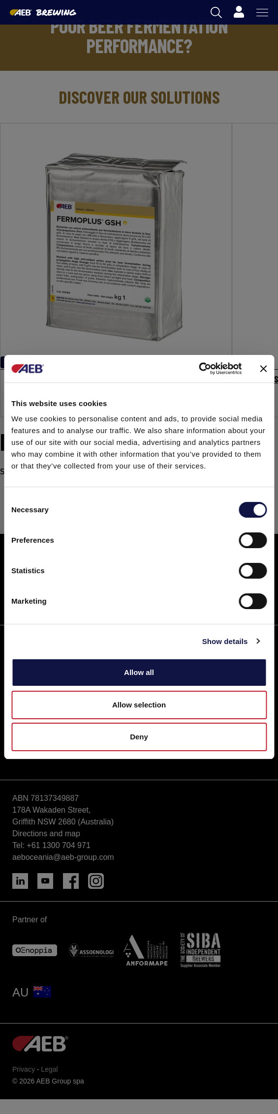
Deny (139, 737)
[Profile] (238, 12)
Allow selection (139, 705)
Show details (225, 641)
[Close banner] (263, 368)
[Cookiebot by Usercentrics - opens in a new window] (198, 368)
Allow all (139, 672)
